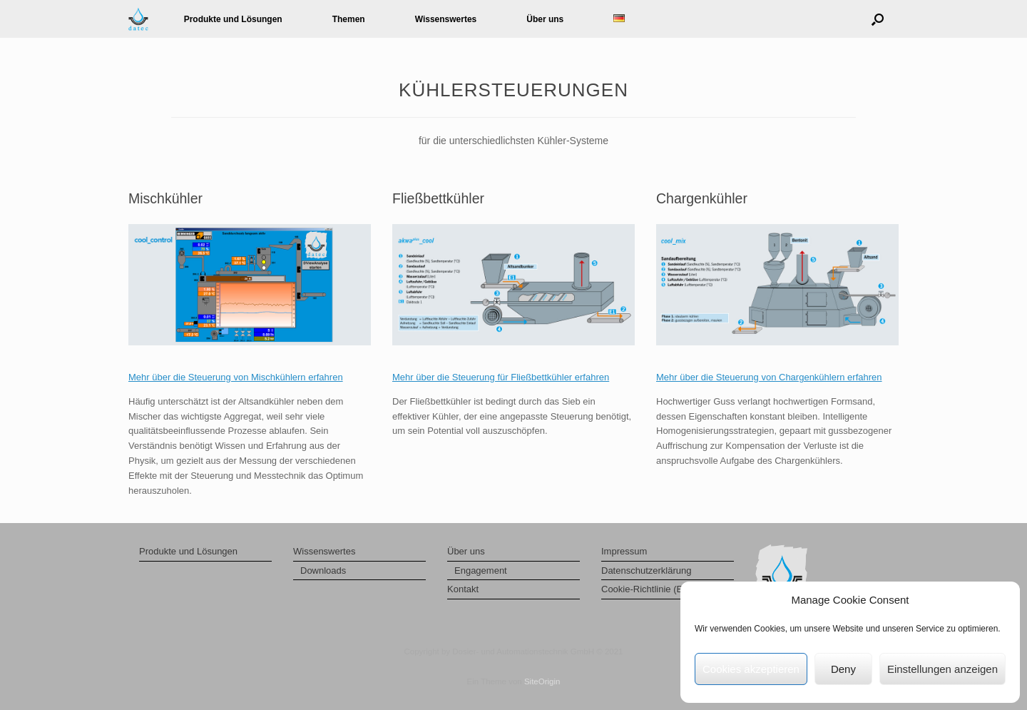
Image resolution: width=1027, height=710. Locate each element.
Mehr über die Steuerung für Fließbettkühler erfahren (500, 377)
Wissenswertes (446, 19)
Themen (348, 19)
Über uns (544, 19)
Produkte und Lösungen (233, 19)
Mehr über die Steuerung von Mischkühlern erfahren (235, 377)
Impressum (624, 551)
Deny (843, 669)
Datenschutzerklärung (646, 570)
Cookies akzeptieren (750, 669)
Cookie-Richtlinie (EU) (647, 589)
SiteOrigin (542, 681)
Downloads (323, 570)
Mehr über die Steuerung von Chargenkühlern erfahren (769, 377)
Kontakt (463, 589)
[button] (878, 19)
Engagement (480, 570)
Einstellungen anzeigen (942, 669)
